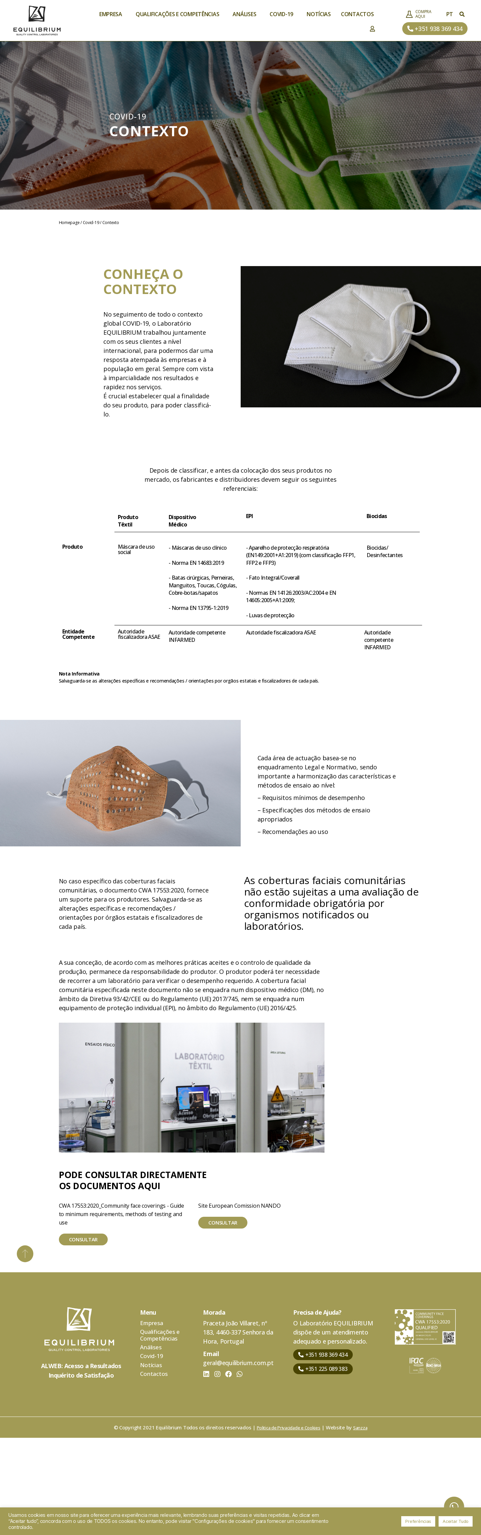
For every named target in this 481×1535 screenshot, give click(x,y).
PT (451, 14)
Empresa (112, 14)
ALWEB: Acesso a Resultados (81, 1460)
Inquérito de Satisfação (81, 1469)
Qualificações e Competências (179, 14)
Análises (246, 14)
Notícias (319, 14)
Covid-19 (283, 14)
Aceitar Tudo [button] (456, 1521)
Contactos (357, 14)
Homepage (69, 222)
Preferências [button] (418, 1521)
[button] (435, 28)
